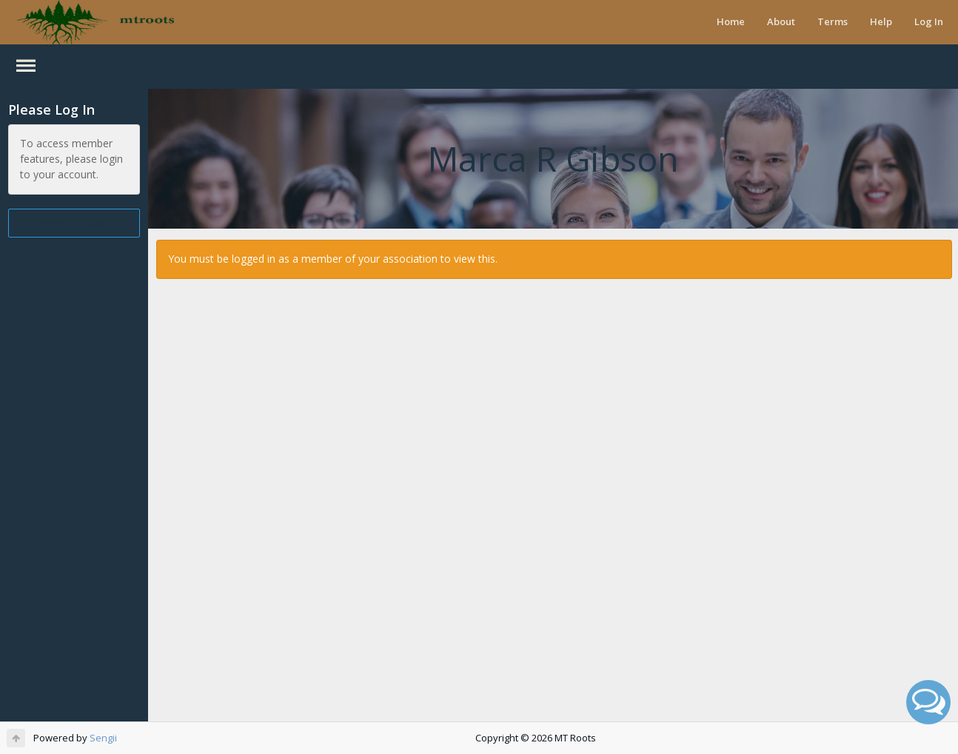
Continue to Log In (74, 222)
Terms (832, 21)
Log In (928, 21)
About (781, 21)
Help (881, 21)
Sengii (103, 737)
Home (731, 21)
